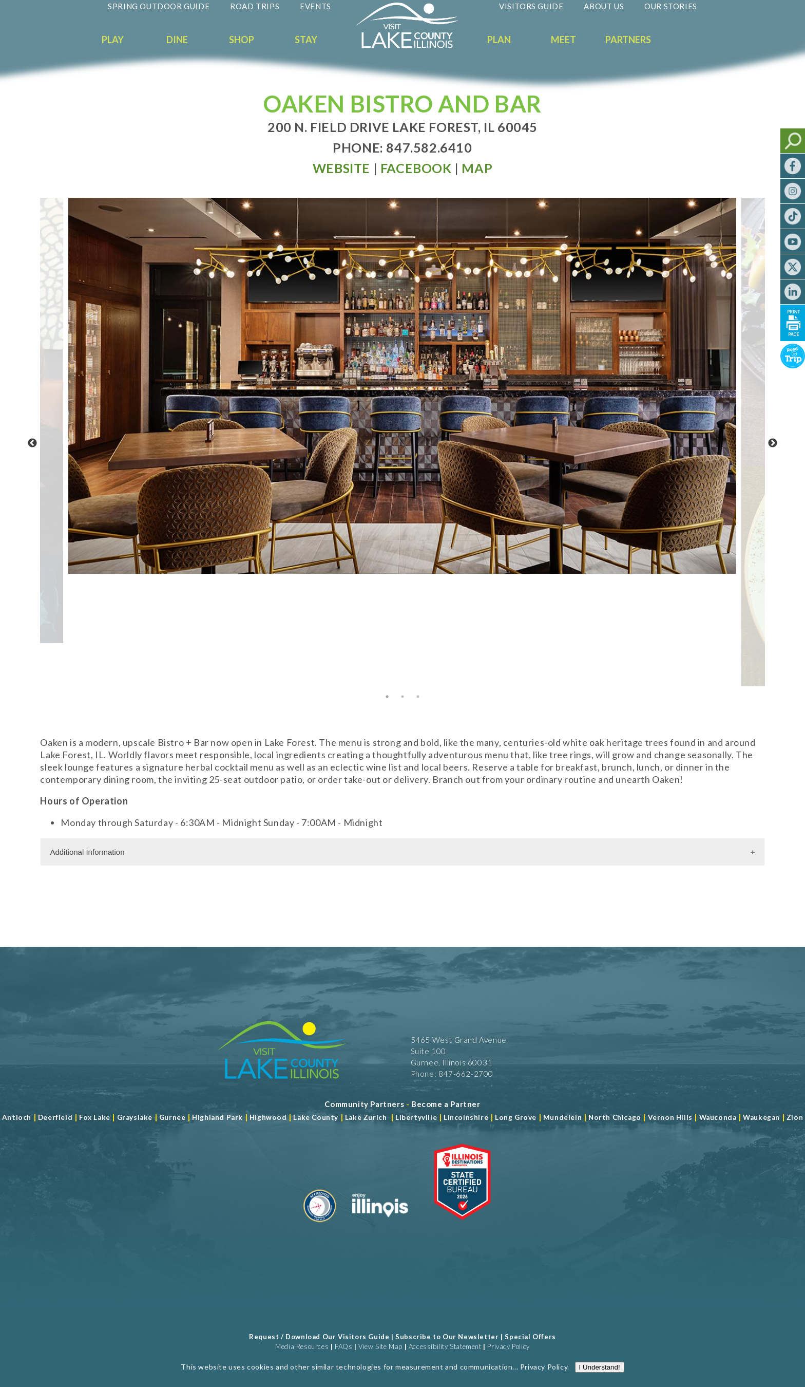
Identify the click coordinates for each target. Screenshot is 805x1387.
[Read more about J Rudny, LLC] (599, 1356)
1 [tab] (387, 696)
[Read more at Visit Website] (341, 168)
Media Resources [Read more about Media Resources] (302, 1346)
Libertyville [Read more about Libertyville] (416, 1117)
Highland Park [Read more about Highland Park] (217, 1117)
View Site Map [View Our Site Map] (380, 1346)
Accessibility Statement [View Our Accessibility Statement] (445, 1346)
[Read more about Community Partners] (364, 1104)
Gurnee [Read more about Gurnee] (172, 1117)
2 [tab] (402, 696)
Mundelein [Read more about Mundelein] (562, 1117)
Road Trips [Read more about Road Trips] (254, 6)
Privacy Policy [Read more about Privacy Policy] (543, 1377)
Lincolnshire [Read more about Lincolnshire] (466, 1117)
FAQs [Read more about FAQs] (343, 1346)
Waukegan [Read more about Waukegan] (761, 1117)
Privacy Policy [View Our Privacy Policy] (508, 1346)
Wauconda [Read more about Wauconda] (718, 1117)
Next (773, 443)
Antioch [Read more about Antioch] (16, 1117)
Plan (499, 39)
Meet (563, 39)
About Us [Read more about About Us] (604, 6)
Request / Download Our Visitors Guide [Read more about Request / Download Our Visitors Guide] (319, 1337)
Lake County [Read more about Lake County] (315, 1117)
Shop (241, 39)
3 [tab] (418, 696)
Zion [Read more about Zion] (795, 1117)
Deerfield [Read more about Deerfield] (55, 1117)
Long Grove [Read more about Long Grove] (515, 1117)
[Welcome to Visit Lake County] (415, 45)
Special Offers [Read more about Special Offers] (530, 1337)
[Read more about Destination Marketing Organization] (319, 1226)
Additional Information (87, 852)
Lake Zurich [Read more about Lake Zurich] (366, 1117)
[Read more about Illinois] (380, 1226)
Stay (306, 39)
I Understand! (599, 1378)
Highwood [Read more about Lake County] (268, 1117)
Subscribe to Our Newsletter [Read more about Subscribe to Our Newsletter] (447, 1337)
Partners (628, 39)
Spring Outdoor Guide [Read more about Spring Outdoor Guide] (158, 6)
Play (113, 39)
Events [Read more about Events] (315, 6)
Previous (32, 443)
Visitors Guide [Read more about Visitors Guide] (531, 6)
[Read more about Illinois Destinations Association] (462, 1226)
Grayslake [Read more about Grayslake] (134, 1117)
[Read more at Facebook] (416, 168)
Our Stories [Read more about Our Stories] (670, 6)
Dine (177, 39)
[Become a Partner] (446, 1104)
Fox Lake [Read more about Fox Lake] (94, 1117)
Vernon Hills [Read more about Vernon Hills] (670, 1117)
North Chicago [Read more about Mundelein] (614, 1117)
